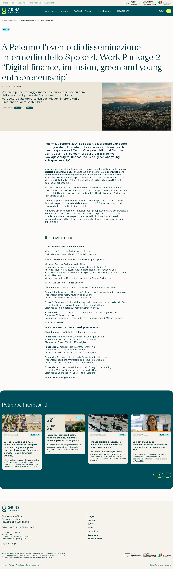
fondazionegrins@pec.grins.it (14, 539)
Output (78, 11)
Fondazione (106, 11)
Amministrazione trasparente (28, 565)
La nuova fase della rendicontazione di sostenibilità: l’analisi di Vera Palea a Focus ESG (150, 446)
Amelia (90, 11)
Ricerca (65, 11)
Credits (168, 565)
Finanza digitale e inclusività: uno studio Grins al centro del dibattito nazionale (106, 445)
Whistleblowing (94, 539)
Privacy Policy (8, 565)
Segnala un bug (156, 565)
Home (4, 21)
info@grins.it (7, 534)
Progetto (50, 11)
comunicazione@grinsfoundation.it (16, 537)
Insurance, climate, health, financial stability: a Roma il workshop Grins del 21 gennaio (63, 438)
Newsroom (123, 11)
